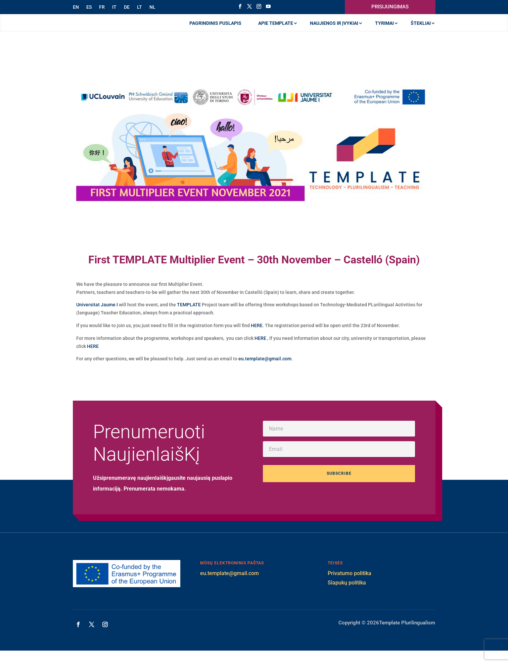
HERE (257, 339)
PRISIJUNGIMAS (390, 7)
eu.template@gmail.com (264, 372)
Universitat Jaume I (97, 318)
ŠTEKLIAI (421, 30)
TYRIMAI (384, 30)
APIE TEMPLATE (275, 30)
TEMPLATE (189, 318)
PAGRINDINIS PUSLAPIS (215, 30)
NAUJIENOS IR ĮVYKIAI (334, 30)
